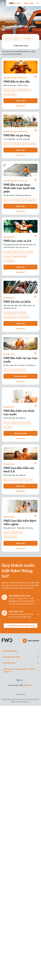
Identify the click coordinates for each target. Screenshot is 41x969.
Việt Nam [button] (27, 685)
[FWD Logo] (7, 640)
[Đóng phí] (16, 3)
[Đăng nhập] (28, 3)
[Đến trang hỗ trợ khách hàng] (20, 625)
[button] (16, 3)
